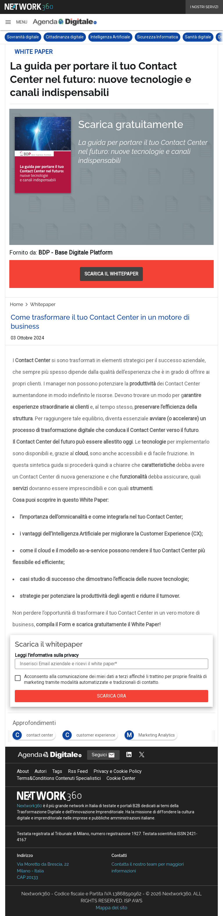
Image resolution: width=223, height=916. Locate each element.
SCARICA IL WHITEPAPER (111, 274)
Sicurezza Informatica (157, 37)
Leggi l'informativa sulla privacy (47, 655)
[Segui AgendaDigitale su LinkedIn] (128, 755)
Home (16, 304)
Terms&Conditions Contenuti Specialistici (59, 778)
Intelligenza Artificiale (110, 37)
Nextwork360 (29, 805)
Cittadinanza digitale (65, 37)
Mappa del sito (111, 907)
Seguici (103, 755)
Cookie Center (121, 778)
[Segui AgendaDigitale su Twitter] (141, 755)
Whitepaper (43, 304)
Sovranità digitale (23, 37)
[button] (16, 22)
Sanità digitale (198, 37)
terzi (123, 676)
